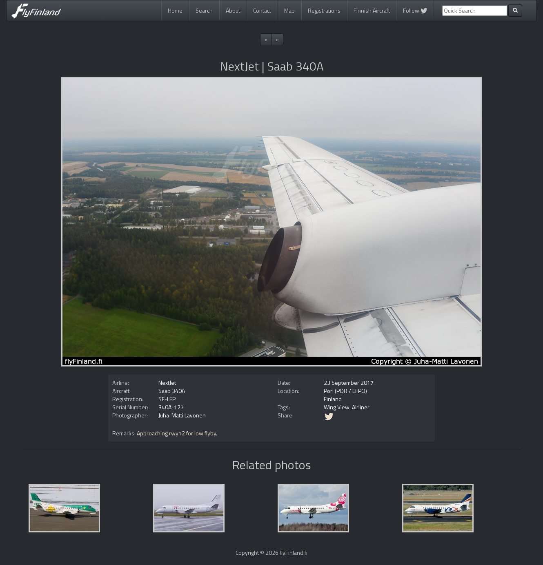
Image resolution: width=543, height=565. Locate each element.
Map (289, 10)
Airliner (360, 407)
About (233, 10)
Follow (415, 10)
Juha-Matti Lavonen (182, 415)
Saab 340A (171, 390)
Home (175, 10)
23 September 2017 (349, 382)
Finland (333, 399)
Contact (262, 10)
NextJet (167, 382)
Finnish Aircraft (372, 10)
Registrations (324, 10)
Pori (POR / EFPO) (345, 390)
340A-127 (171, 407)
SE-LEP (167, 399)
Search (204, 10)
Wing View (336, 407)
